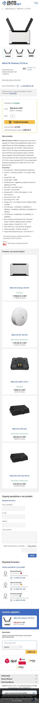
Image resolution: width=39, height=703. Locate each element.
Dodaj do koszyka (21, 122)
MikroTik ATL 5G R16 (20, 335)
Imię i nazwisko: (7, 505)
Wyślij (32, 555)
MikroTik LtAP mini (19, 429)
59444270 (17, 573)
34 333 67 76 (26, 86)
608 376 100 (19, 589)
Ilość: (6, 116)
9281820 (17, 596)
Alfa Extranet (14, 3)
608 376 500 (19, 600)
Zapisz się (31, 652)
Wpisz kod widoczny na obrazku (14, 546)
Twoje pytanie (6, 530)
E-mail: (4, 513)
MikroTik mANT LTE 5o (19, 382)
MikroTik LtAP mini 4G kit (19, 476)
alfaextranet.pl (10, 9)
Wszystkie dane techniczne (11, 80)
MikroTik (20, 9)
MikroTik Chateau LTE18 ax (24, 618)
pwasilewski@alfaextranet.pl (19, 598)
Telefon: (4, 521)
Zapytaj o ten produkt (31, 69)
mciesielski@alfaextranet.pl (19, 587)
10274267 (17, 585)
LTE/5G (28, 9)
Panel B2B (13, 93)
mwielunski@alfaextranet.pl (19, 575)
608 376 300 (19, 578)
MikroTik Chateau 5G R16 (19, 288)
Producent (18, 238)
